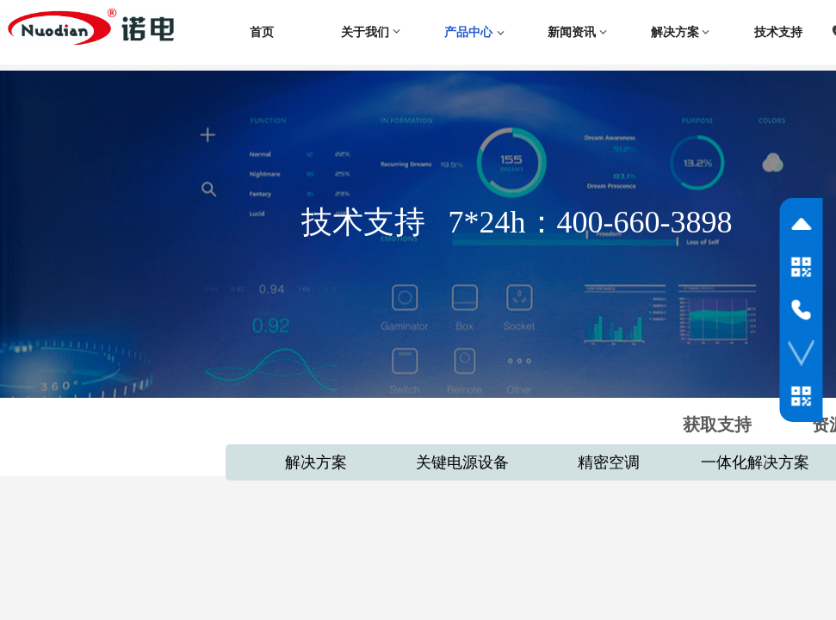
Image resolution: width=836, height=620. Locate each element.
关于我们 (365, 32)
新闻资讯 (572, 32)
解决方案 (675, 32)
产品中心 (468, 32)
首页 (262, 32)
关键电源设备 (462, 462)
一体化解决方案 (755, 462)
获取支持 (717, 424)
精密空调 (609, 462)
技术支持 (778, 32)
